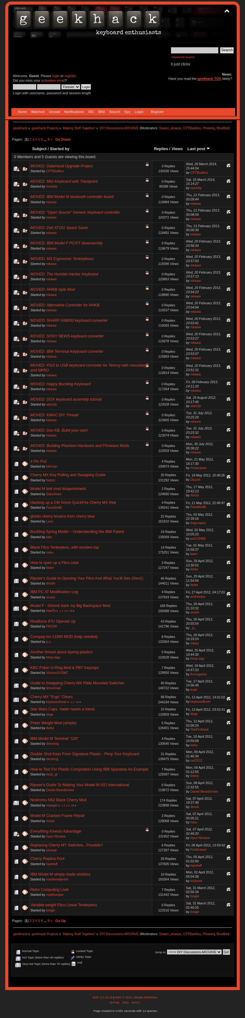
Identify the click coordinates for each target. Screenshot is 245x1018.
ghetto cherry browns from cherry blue (62, 516)
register (70, 76)
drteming (52, 743)
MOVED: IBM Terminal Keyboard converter (66, 351)
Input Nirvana (55, 836)
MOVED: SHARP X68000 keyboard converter (69, 320)
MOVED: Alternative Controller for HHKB (64, 305)
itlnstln (50, 583)
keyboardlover (56, 702)
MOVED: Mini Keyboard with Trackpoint (64, 181)
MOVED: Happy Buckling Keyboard (60, 384)
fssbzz (50, 480)
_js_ (193, 628)
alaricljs (51, 404)
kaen (193, 554)
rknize (194, 495)
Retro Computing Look (49, 890)
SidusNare (53, 494)
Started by (60, 148)
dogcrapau (198, 523)
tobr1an (51, 466)
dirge (49, 714)
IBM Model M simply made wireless (60, 874)
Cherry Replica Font (47, 859)
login (56, 76)
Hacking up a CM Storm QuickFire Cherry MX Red (73, 502)
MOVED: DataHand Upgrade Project (61, 166)
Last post (198, 148)
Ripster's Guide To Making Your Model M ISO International (79, 785)
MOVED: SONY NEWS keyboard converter (67, 336)
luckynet (196, 881)
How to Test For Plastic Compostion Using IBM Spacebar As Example (89, 769)
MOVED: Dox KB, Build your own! (59, 430)
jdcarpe (176, 128)
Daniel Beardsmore (60, 790)
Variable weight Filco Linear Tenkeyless (63, 905)
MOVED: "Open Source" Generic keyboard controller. (75, 212)
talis (49, 537)
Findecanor (198, 468)
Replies (161, 148)
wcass (50, 597)
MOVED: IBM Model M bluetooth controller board (72, 197)
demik (194, 807)
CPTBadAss (192, 128)
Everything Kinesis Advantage (55, 831)
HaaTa (51, 610)
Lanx (49, 521)
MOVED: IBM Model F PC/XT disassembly (66, 243)
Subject (39, 148)
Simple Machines (145, 997)
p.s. (48, 641)
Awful (50, 728)
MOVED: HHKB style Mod (52, 289)
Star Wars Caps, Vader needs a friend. (63, 709)
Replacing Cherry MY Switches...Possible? (66, 845)
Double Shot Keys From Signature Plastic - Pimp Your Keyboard (84, 754)
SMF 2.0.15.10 (102, 997)
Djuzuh (195, 479)
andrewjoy (197, 596)
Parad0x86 (54, 507)
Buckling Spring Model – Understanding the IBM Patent (77, 532)
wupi (193, 689)
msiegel (51, 805)
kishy (194, 745)
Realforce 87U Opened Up (53, 621)
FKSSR (51, 626)
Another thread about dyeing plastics (61, 652)
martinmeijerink (57, 879)
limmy (194, 776)
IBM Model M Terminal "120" (54, 738)
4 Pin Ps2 (38, 461)
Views (177, 148)
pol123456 (198, 538)
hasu (193, 822)
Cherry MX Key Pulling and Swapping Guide (68, 475)
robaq (194, 643)
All (70, 610)
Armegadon (198, 674)
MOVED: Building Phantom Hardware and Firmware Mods (79, 446)
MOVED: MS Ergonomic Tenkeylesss (62, 259)
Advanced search (183, 57)
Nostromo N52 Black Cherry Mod (58, 800)
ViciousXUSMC (57, 672)
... (46, 139)
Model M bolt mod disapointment (58, 489)
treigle (194, 896)
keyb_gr (52, 774)
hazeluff (51, 864)
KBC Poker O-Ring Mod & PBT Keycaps (64, 668)
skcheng (52, 759)
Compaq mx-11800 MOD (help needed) (64, 637)
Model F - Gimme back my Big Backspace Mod (70, 606)
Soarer (164, 128)
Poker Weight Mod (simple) (53, 723)
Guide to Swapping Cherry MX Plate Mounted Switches (77, 683)
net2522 (196, 760)
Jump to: (160, 952)
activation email (53, 80)
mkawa (51, 202)
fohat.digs (53, 657)
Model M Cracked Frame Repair (57, 816)
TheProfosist (199, 729)
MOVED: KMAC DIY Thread (54, 415)
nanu (49, 552)
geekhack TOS (209, 78)
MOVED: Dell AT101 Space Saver (59, 228)
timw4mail (53, 688)
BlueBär (222, 128)
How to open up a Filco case (54, 563)
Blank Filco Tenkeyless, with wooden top (64, 547)
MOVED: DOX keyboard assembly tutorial (65, 399)
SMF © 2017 (123, 997)
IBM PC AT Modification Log (54, 592)
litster (50, 567)
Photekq (209, 128)
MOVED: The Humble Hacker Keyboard (64, 274)
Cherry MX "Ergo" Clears (51, 697)
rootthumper (55, 894)
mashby (51, 186)
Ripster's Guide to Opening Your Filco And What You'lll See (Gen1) (86, 578)
